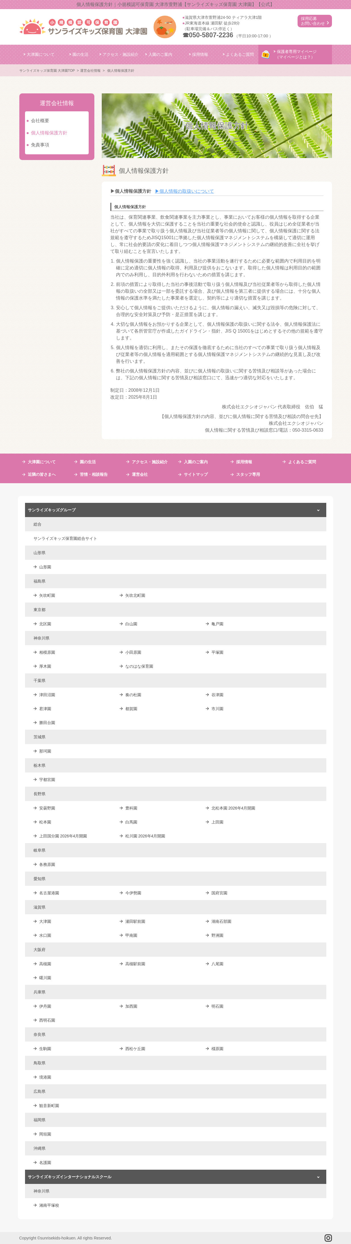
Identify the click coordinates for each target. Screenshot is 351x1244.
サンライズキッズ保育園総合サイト (65, 538)
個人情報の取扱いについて (184, 191)
